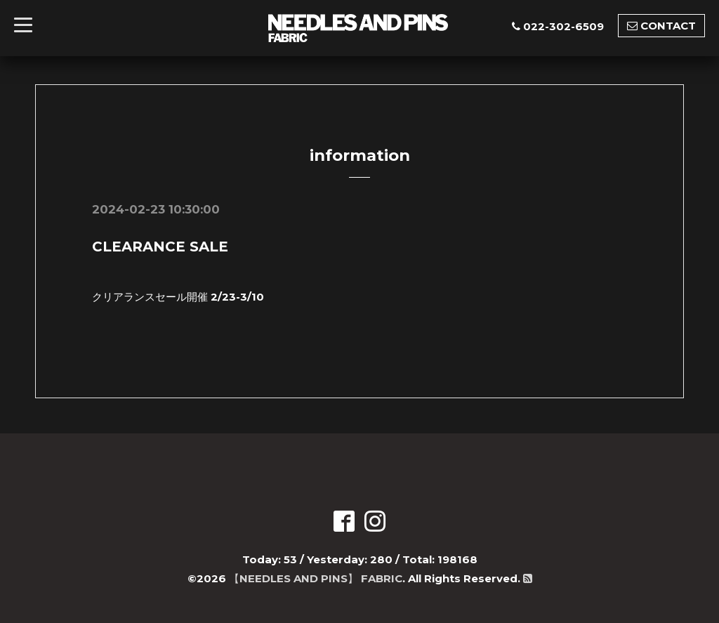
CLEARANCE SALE (160, 246)
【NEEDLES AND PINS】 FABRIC (315, 578)
